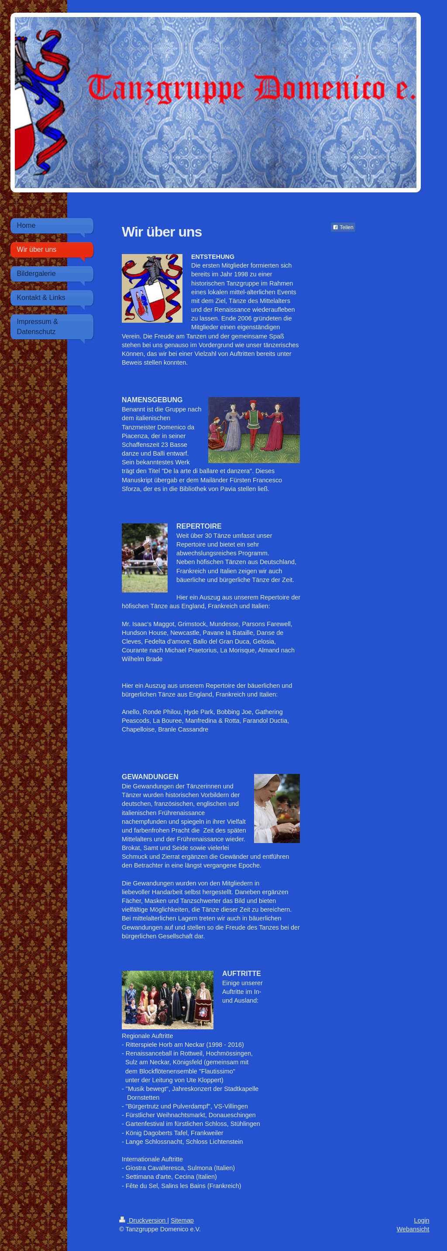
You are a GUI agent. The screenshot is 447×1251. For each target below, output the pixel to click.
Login (421, 1220)
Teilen (343, 227)
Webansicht (413, 1229)
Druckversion (143, 1220)
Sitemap (182, 1220)
